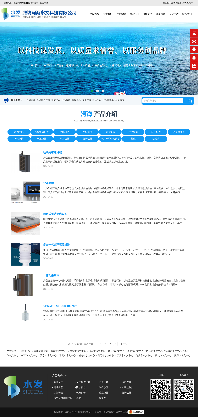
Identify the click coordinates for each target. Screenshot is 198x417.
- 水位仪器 (125, 382)
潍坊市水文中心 (135, 351)
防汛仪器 (87, 138)
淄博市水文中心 (173, 351)
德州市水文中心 (144, 355)
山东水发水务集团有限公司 (34, 351)
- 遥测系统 (57, 382)
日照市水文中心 (106, 355)
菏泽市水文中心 (182, 355)
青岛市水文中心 (78, 351)
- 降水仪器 (80, 387)
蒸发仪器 (64, 138)
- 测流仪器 (103, 382)
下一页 (124, 344)
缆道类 (156, 138)
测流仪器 (55, 100)
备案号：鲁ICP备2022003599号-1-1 (111, 412)
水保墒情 (119, 100)
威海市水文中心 (86, 355)
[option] (99, 58)
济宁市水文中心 (48, 355)
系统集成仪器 (43, 100)
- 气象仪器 (80, 392)
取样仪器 (96, 100)
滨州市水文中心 (125, 355)
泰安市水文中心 (67, 355)
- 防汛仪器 (125, 392)
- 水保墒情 (57, 392)
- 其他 (78, 398)
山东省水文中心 (58, 351)
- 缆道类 (102, 398)
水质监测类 (108, 100)
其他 (133, 138)
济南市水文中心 (97, 351)
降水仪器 (86, 100)
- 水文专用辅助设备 (62, 398)
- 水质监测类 (126, 387)
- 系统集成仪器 (82, 382)
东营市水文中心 (29, 355)
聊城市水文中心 (163, 355)
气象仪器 (41, 138)
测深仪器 (76, 100)
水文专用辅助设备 (110, 138)
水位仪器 (66, 100)
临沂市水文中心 (154, 351)
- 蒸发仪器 (103, 392)
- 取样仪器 (103, 387)
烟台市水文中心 (116, 351)
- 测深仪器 (57, 387)
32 (130, 344)
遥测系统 (30, 100)
